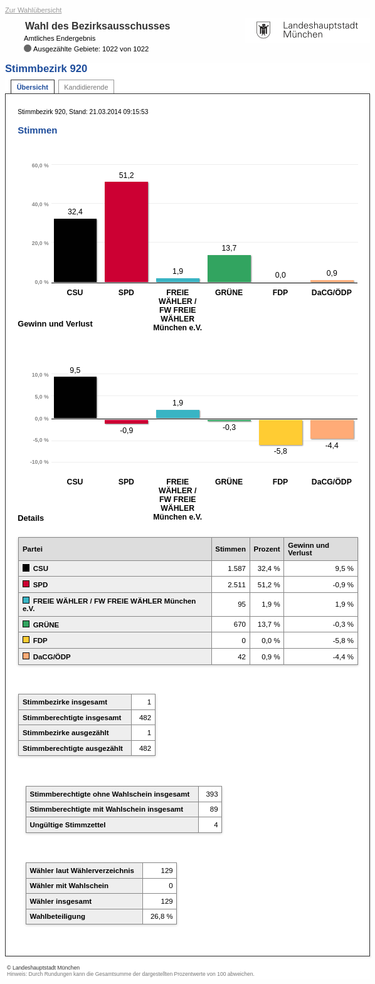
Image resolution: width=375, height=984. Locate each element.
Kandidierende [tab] (86, 87)
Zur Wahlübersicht (33, 10)
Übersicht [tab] (32, 87)
